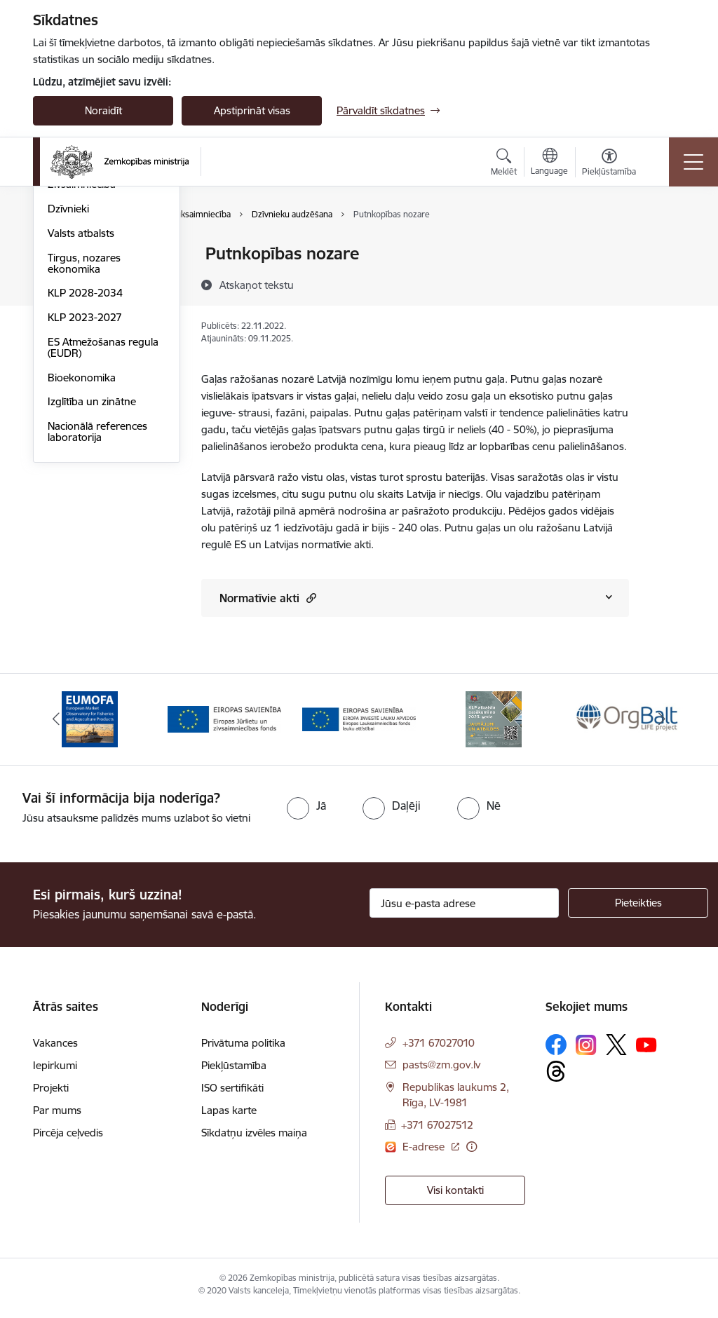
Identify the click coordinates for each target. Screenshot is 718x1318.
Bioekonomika (82, 545)
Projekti (51, 1094)
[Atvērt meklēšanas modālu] (504, 164)
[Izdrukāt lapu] (665, 248)
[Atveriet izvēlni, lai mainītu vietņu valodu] (549, 163)
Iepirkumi (55, 1071)
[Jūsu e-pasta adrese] (464, 909)
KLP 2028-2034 (85, 461)
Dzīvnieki (68, 376)
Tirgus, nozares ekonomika (84, 431)
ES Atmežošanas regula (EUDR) (103, 515)
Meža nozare (78, 327)
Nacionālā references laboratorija (97, 599)
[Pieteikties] (638, 909)
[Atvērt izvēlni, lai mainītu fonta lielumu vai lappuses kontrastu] (609, 164)
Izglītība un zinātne (92, 569)
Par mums (57, 1116)
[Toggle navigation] (693, 161)
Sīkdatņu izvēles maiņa (254, 1139)
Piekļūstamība (233, 1071)
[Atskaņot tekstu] (256, 284)
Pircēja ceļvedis (68, 1139)
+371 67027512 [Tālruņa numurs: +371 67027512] (437, 1131)
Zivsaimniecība (82, 352)
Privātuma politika (243, 1049)
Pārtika (64, 303)
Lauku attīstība (82, 278)
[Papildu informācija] (471, 1152)
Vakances (55, 1049)
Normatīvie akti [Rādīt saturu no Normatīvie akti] (267, 597)
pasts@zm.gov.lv (441, 1071)
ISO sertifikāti (232, 1094)
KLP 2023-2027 (85, 484)
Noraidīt (103, 110)
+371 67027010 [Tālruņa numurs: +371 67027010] (438, 1049)
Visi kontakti (455, 1196)
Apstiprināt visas (252, 110)
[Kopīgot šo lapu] (665, 283)
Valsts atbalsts (81, 400)
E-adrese (424, 1152)
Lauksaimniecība (87, 254)
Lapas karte (229, 1116)
